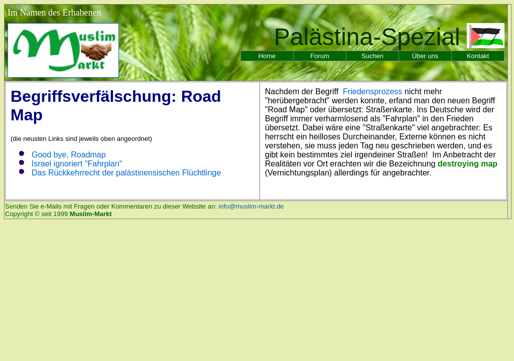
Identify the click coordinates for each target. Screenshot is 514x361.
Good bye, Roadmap (69, 154)
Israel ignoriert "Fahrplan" (77, 163)
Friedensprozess (372, 91)
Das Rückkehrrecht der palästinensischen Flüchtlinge (126, 172)
